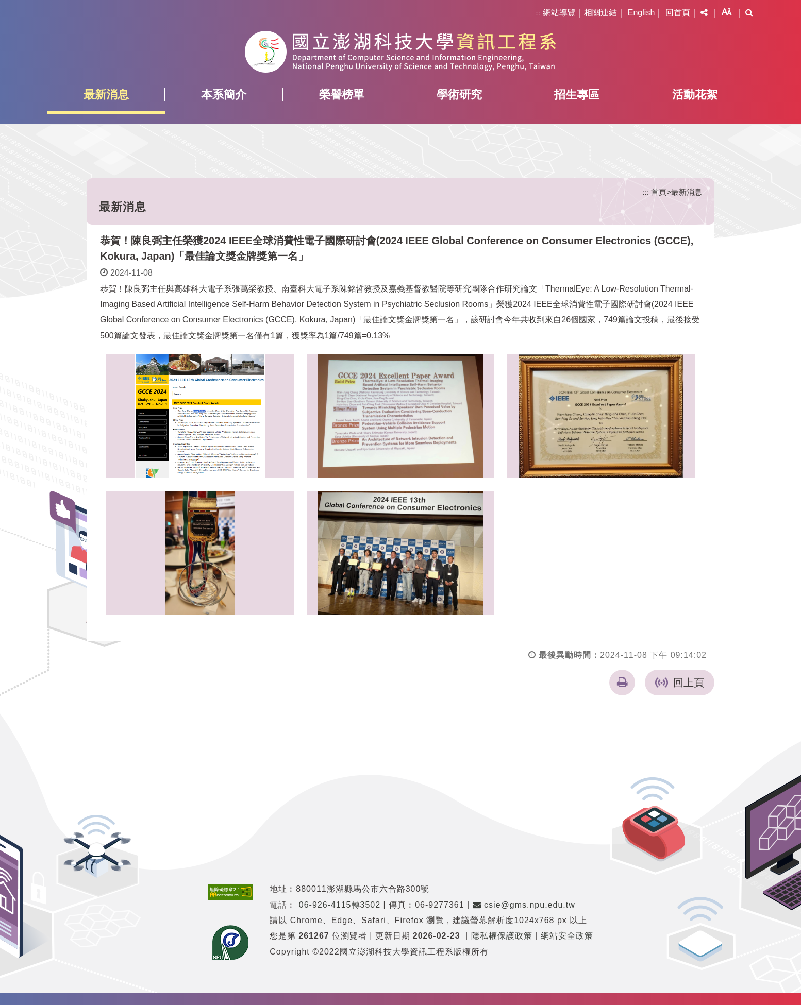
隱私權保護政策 (501, 935)
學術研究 (459, 94)
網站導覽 (559, 12)
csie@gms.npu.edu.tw (524, 903)
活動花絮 (694, 94)
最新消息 (106, 94)
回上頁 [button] (688, 682)
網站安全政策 (567, 935)
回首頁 (677, 12)
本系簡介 (223, 94)
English (641, 12)
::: (538, 13)
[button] (704, 13)
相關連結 (600, 12)
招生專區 (576, 94)
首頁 (658, 192)
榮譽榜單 (341, 94)
